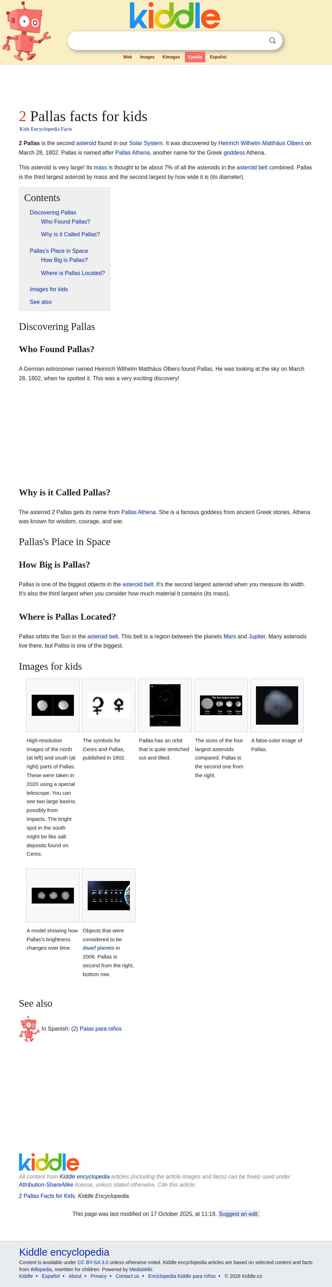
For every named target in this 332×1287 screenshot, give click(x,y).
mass (100, 167)
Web (127, 57)
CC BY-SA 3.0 (92, 1262)
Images (147, 57)
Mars (230, 636)
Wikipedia (41, 1269)
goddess (234, 153)
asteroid (86, 143)
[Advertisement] (166, 84)
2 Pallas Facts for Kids (47, 1196)
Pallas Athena (132, 153)
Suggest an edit (238, 1214)
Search (272, 41)
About (75, 1276)
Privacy (98, 1276)
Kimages (171, 57)
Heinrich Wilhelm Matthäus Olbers (260, 143)
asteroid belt (252, 167)
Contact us (127, 1276)
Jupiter (257, 636)
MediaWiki (140, 1269)
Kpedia (195, 57)
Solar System (146, 143)
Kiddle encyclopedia (84, 1177)
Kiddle (26, 1276)
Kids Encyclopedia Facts (46, 129)
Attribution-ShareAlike (46, 1185)
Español (218, 57)
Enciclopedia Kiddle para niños (181, 1276)
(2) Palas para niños (96, 1029)
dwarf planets (98, 948)
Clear (258, 41)
